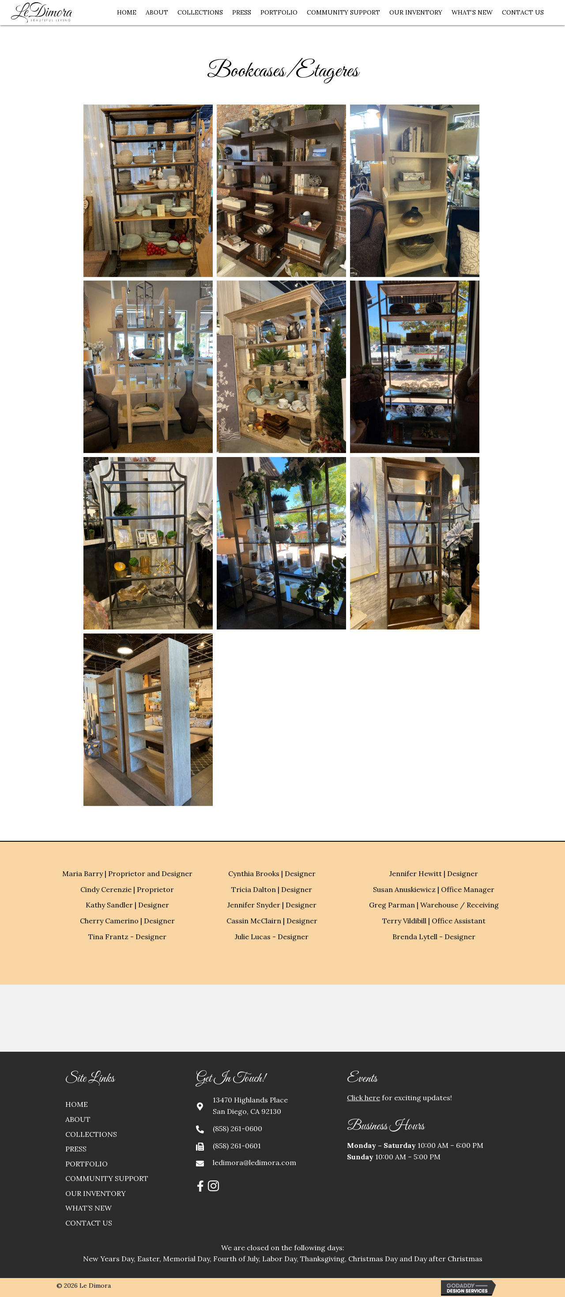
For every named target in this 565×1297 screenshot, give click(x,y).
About (77, 1119)
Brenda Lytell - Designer (433, 936)
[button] (200, 1186)
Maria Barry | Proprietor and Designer (127, 873)
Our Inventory (95, 1193)
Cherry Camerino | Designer (127, 920)
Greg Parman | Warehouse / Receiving (434, 904)
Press (76, 1148)
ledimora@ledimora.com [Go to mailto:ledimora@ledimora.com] (254, 1162)
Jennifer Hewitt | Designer (433, 873)
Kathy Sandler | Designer (127, 904)
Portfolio (86, 1163)
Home (76, 1104)
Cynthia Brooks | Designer (272, 873)
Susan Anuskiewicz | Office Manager (433, 889)
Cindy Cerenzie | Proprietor (127, 889)
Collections (91, 1134)
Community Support (106, 1178)
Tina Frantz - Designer (127, 936)
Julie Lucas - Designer (272, 936)
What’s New (88, 1207)
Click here (363, 1097)
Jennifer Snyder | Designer (271, 904)
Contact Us (88, 1222)
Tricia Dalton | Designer (271, 889)
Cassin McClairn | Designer (271, 920)
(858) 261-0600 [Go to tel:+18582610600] (237, 1128)
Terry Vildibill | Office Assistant (434, 920)
